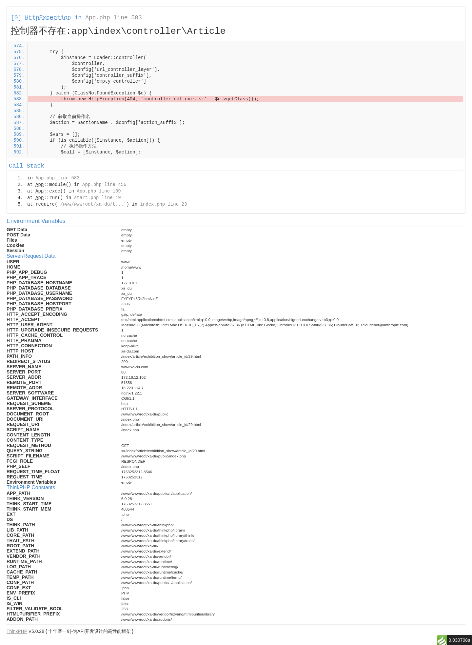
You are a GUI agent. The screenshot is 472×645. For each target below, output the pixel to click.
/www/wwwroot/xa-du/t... (92, 204)
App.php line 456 (104, 184)
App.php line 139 (99, 191)
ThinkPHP (17, 631)
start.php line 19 (97, 197)
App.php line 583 (113, 17)
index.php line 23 (163, 204)
